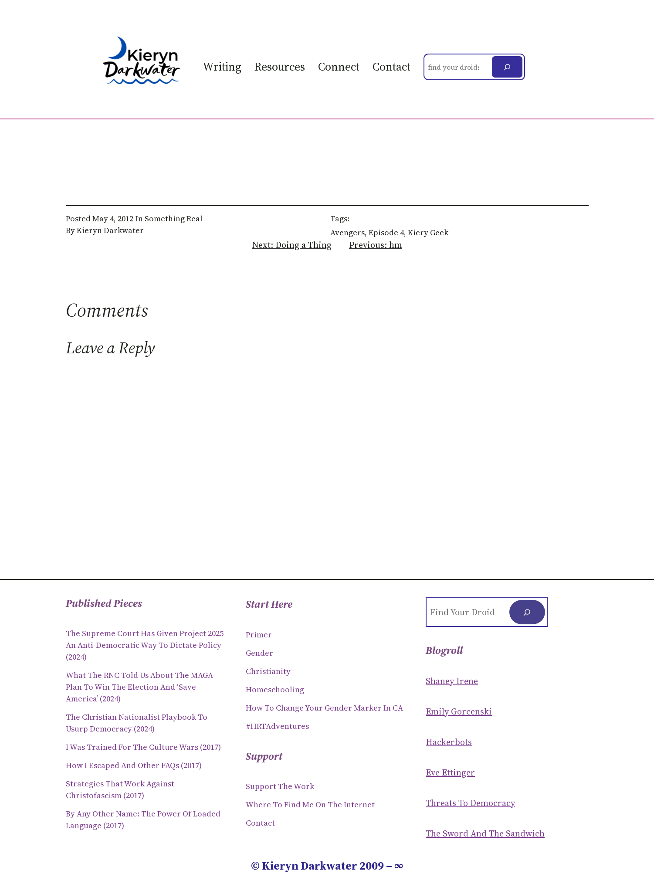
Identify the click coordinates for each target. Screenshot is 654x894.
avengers (347, 232)
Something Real (174, 218)
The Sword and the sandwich (485, 833)
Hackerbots (449, 742)
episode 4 (386, 232)
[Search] (507, 67)
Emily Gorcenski (459, 711)
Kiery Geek (428, 232)
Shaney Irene (452, 681)
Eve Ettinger (450, 772)
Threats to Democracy (470, 803)
